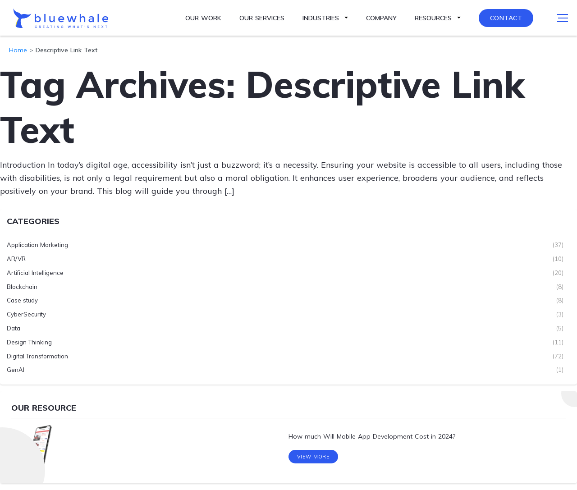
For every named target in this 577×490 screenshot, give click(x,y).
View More (313, 457)
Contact (506, 18)
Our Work (203, 18)
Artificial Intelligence (35, 272)
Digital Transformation (37, 356)
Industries (320, 18)
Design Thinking (29, 342)
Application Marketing (37, 244)
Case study (22, 300)
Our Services (261, 18)
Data (13, 328)
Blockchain (22, 286)
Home (18, 50)
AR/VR (16, 258)
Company (381, 18)
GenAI (15, 369)
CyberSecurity (26, 314)
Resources (433, 18)
